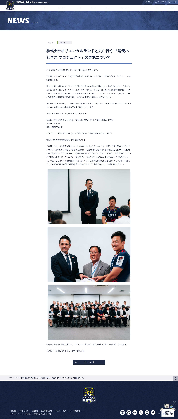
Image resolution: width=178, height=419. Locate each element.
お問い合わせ (25, 411)
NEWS (17, 378)
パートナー (139, 8)
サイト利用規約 (78, 411)
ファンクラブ (64, 8)
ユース (105, 8)
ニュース (92, 8)
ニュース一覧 (89, 362)
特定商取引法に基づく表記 (45, 414)
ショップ (79, 8)
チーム (25, 8)
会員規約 (36, 411)
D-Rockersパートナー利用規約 (21, 414)
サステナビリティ (121, 8)
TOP (10, 378)
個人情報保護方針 (48, 411)
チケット (37, 8)
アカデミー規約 (63, 411)
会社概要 (163, 8)
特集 (151, 8)
